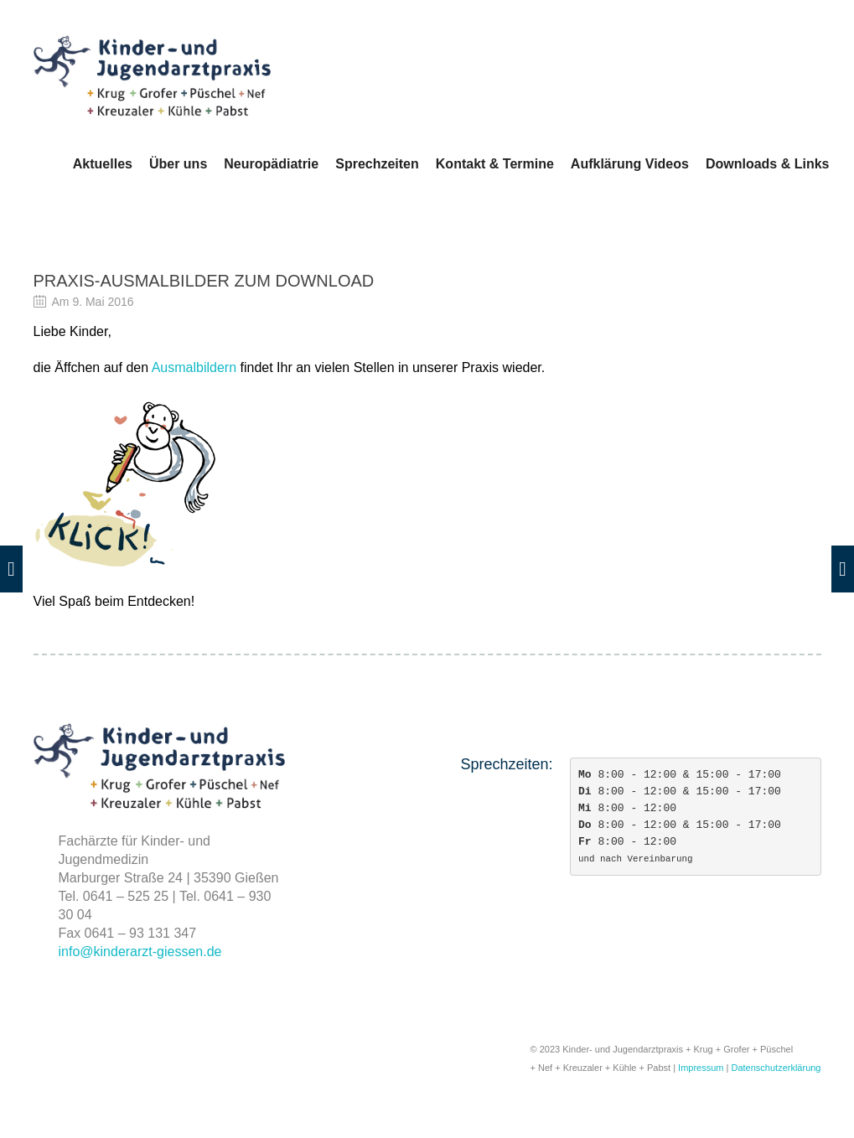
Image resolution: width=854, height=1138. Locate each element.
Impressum (700, 1068)
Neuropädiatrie (271, 164)
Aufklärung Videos (630, 164)
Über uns (178, 164)
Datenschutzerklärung (775, 1068)
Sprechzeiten (377, 164)
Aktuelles (102, 164)
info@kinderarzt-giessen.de (140, 951)
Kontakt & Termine (495, 164)
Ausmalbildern (194, 367)
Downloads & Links (768, 164)
